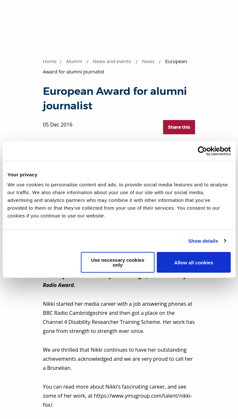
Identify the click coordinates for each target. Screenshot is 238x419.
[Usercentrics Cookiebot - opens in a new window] (202, 151)
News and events (112, 61)
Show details (203, 240)
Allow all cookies (193, 262)
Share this (179, 127)
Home (50, 61)
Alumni (74, 61)
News (148, 61)
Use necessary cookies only (117, 262)
